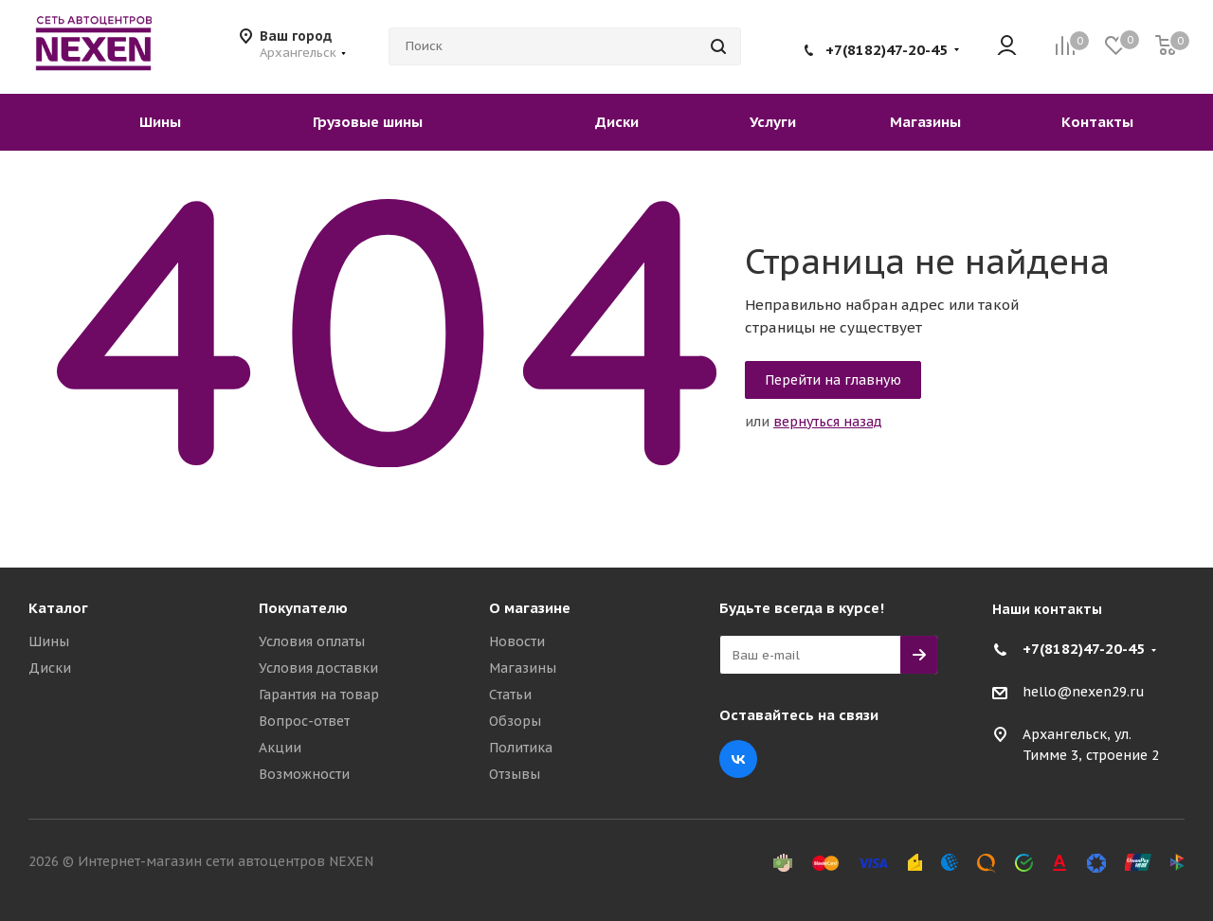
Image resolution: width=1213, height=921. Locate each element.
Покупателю (303, 608)
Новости (517, 641)
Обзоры (515, 721)
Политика (520, 747)
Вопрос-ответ (304, 721)
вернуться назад (827, 421)
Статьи (510, 694)
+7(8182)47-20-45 (886, 50)
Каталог (58, 608)
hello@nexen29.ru (1084, 692)
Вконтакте (738, 759)
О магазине (529, 608)
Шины (48, 641)
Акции (280, 747)
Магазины (522, 668)
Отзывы (514, 774)
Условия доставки (318, 668)
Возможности (304, 774)
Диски (49, 668)
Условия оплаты (312, 641)
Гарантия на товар (319, 694)
